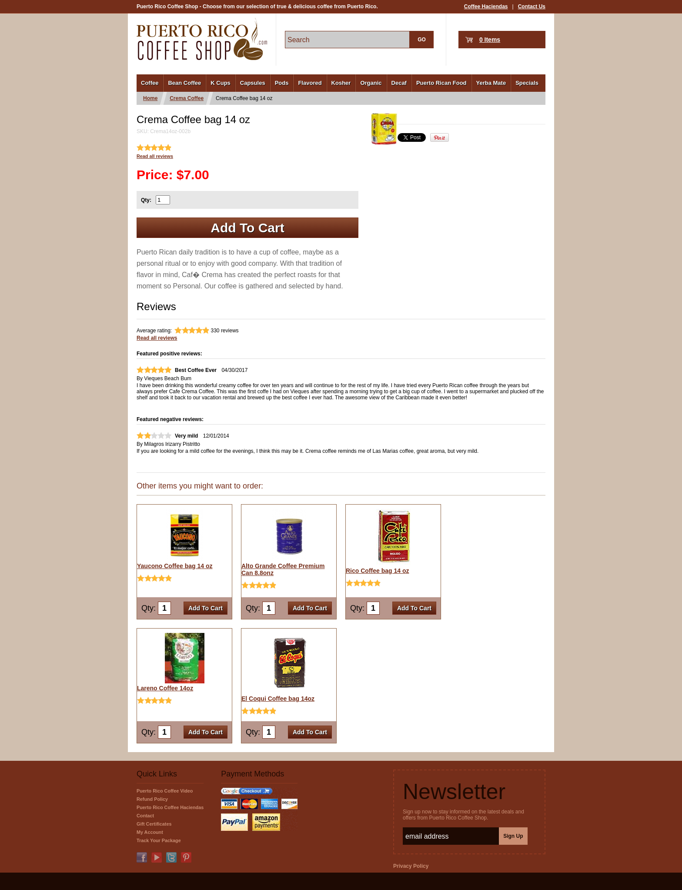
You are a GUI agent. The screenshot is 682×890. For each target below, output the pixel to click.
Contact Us (531, 6)
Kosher (341, 83)
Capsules (252, 83)
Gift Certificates (154, 823)
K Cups (221, 83)
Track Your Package (159, 840)
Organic (370, 83)
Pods (282, 83)
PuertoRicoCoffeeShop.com (202, 39)
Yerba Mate (491, 83)
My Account (150, 832)
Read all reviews (155, 156)
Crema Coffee (187, 98)
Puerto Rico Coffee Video (165, 790)
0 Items (489, 39)
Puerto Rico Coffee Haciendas (170, 807)
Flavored (309, 83)
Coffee (149, 83)
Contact (145, 815)
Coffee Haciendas (486, 6)
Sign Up (513, 836)
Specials (526, 83)
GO (422, 40)
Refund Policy (152, 799)
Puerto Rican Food (441, 83)
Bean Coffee (184, 83)
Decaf (399, 83)
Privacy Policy (410, 866)
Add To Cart (247, 228)
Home (150, 98)
